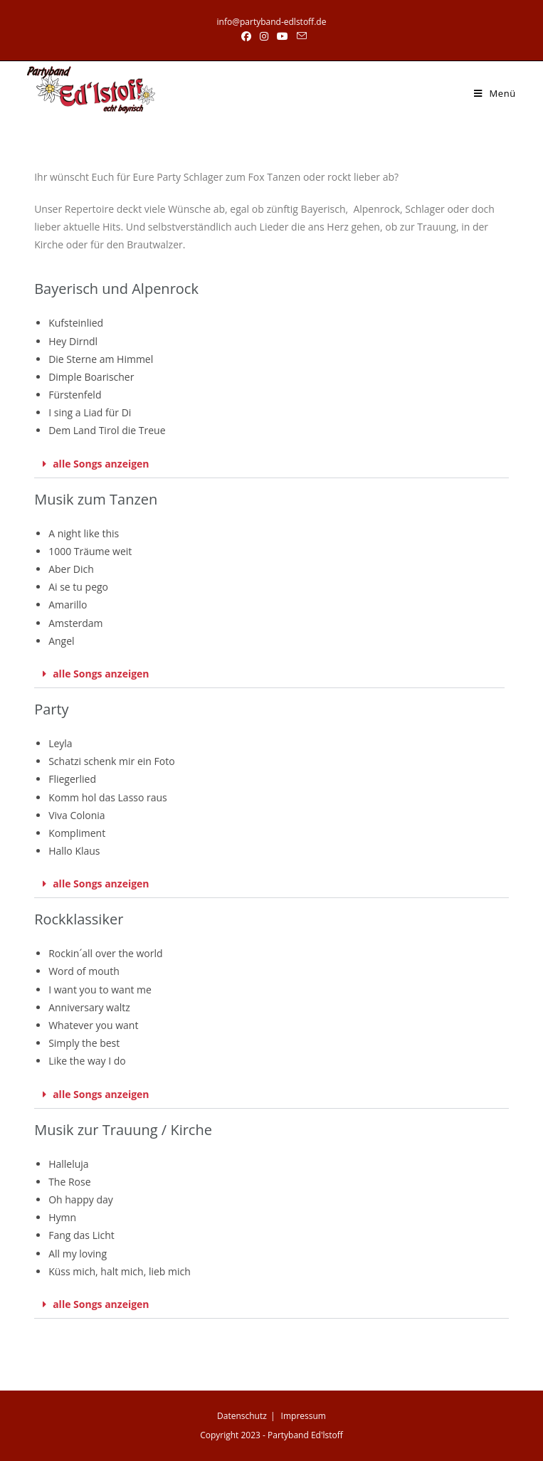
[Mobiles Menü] (495, 93)
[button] (271, 464)
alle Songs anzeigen (101, 463)
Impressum (303, 1416)
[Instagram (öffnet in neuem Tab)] (264, 36)
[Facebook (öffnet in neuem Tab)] (246, 36)
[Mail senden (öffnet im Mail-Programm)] (299, 36)
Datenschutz (242, 1416)
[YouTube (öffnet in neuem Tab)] (282, 36)
